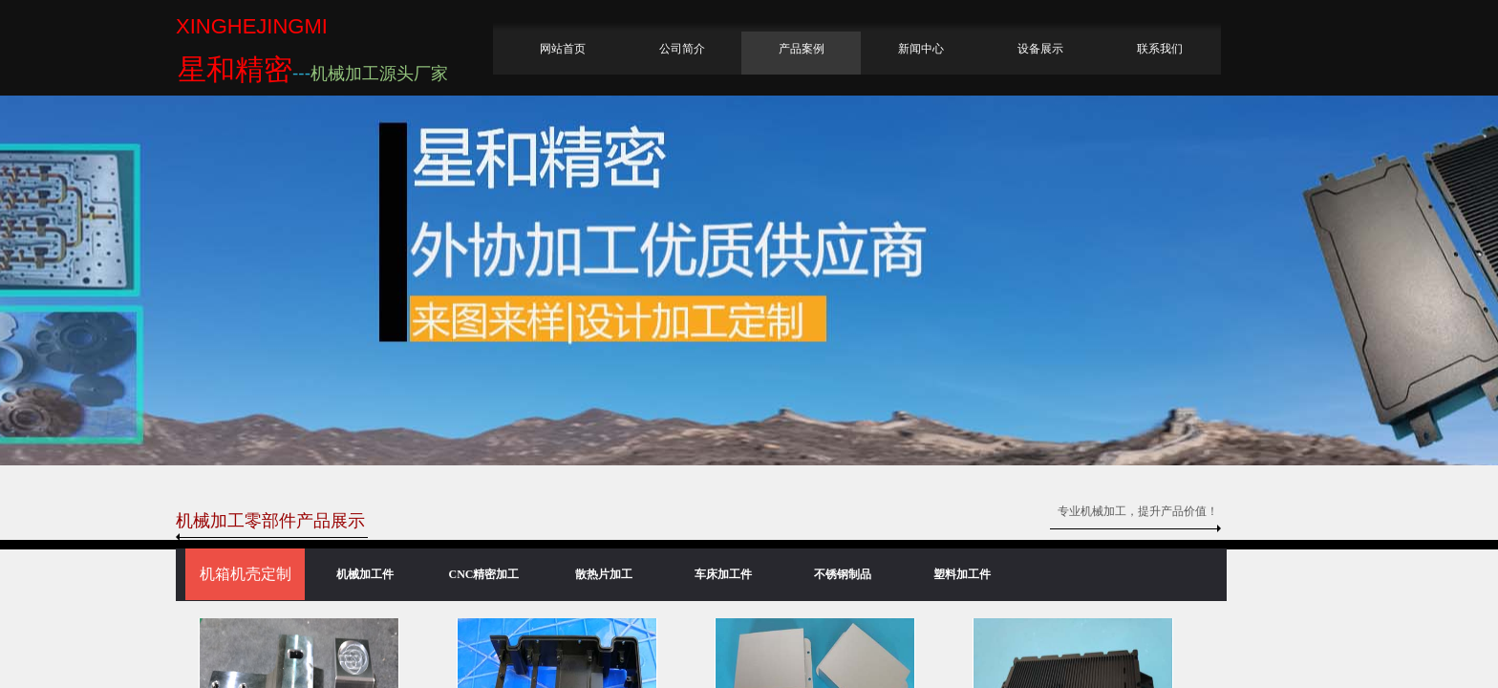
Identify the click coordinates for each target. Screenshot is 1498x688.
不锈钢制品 (842, 574)
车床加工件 (723, 574)
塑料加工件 (962, 574)
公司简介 (682, 48)
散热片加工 (603, 574)
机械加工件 (365, 574)
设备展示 (1040, 48)
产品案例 (801, 48)
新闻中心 (921, 48)
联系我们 (1160, 48)
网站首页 (563, 48)
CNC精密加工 (484, 574)
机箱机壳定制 (245, 574)
